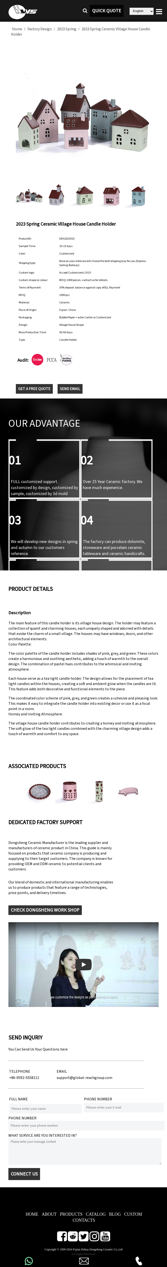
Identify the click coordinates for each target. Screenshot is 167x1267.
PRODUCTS (71, 1214)
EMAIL (62, 1071)
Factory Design (39, 29)
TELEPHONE (19, 1071)
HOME (32, 1214)
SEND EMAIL (70, 389)
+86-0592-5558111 (24, 1077)
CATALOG (96, 1214)
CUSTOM (133, 1214)
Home (17, 29)
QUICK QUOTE (106, 10)
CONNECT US (24, 1174)
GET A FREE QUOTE (34, 389)
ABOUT (49, 1214)
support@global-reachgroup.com (84, 1077)
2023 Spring (66, 29)
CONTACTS (84, 1220)
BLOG (115, 1214)
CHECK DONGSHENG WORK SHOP (45, 910)
